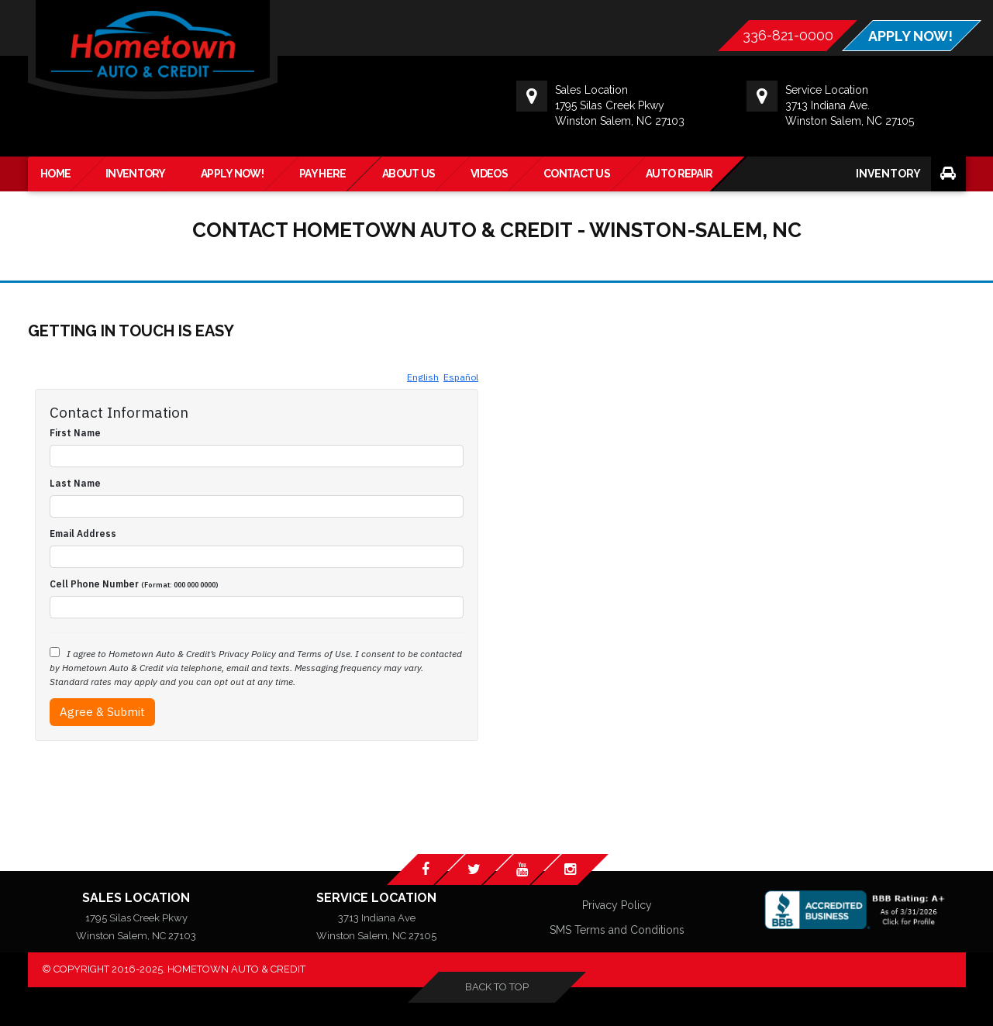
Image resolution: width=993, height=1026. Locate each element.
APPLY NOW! (909, 36)
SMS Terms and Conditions (617, 930)
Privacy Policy (617, 906)
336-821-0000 (787, 35)
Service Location (376, 897)
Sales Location (136, 897)
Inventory (888, 173)
